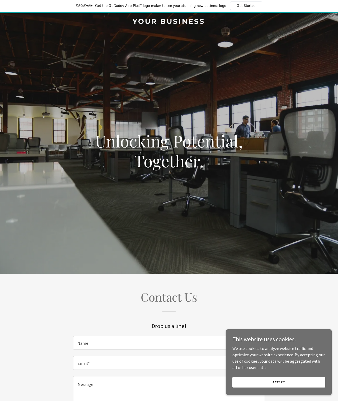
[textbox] (169, 343)
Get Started (246, 6)
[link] (169, 22)
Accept (279, 382)
